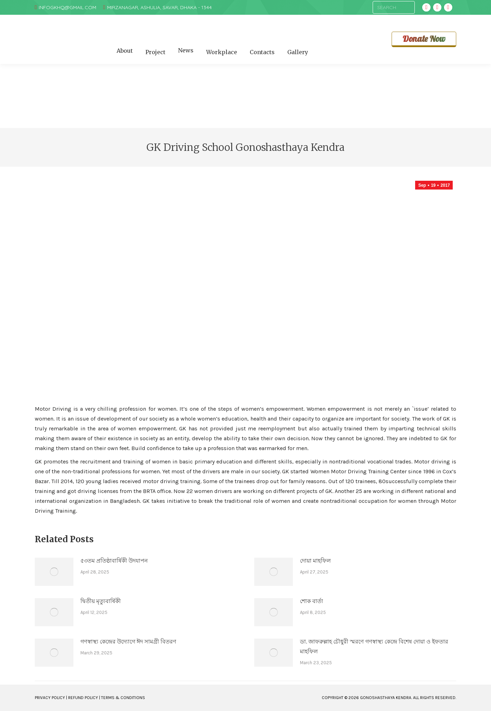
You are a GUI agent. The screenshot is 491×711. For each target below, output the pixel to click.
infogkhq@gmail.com (67, 7)
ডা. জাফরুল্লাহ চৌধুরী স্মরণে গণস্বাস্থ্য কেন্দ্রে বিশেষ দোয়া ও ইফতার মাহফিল (374, 646)
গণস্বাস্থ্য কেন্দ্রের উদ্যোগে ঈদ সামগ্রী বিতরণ (128, 641)
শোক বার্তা (311, 601)
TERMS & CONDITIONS (123, 697)
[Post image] (54, 572)
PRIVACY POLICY (50, 697)
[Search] (394, 7)
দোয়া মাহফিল (315, 560)
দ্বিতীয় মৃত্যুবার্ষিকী (100, 601)
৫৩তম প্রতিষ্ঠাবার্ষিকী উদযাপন (114, 560)
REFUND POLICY (83, 697)
